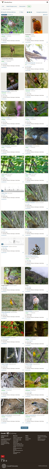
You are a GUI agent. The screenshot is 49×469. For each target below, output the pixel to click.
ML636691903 (3, 235)
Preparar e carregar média (17, 437)
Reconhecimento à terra (42, 435)
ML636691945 (28, 153)
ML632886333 (4, 318)
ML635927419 (3, 252)
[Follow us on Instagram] (6, 461)
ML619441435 (27, 370)
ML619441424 (27, 396)
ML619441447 (3, 370)
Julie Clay (4, 94)
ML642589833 (28, 42)
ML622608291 (28, 345)
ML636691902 (28, 235)
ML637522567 (28, 125)
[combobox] (13, 9)
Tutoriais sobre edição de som (18, 444)
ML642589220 (4, 67)
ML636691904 (28, 208)
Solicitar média (15, 441)
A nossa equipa (28, 438)
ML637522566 (4, 125)
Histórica (26, 437)
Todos (29, 6)
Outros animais (22, 6)
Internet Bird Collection (5, 442)
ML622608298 (4, 343)
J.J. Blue (4, 149)
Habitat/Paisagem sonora (11, 6)
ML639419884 (28, 70)
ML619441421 (3, 396)
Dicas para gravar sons (17, 438)
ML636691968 (3, 153)
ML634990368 (28, 264)
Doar (3, 456)
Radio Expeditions (4, 441)
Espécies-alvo (15, 442)
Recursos (15, 435)
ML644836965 (4, 42)
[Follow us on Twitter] (4, 461)
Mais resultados (24, 427)
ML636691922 (3, 199)
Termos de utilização (41, 440)
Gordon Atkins (5, 365)
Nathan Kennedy (6, 339)
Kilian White (5, 248)
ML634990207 (4, 291)
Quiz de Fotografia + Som (17, 443)
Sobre (26, 435)
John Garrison (29, 66)
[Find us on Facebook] (1, 461)
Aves (3, 6)
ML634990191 (27, 291)
